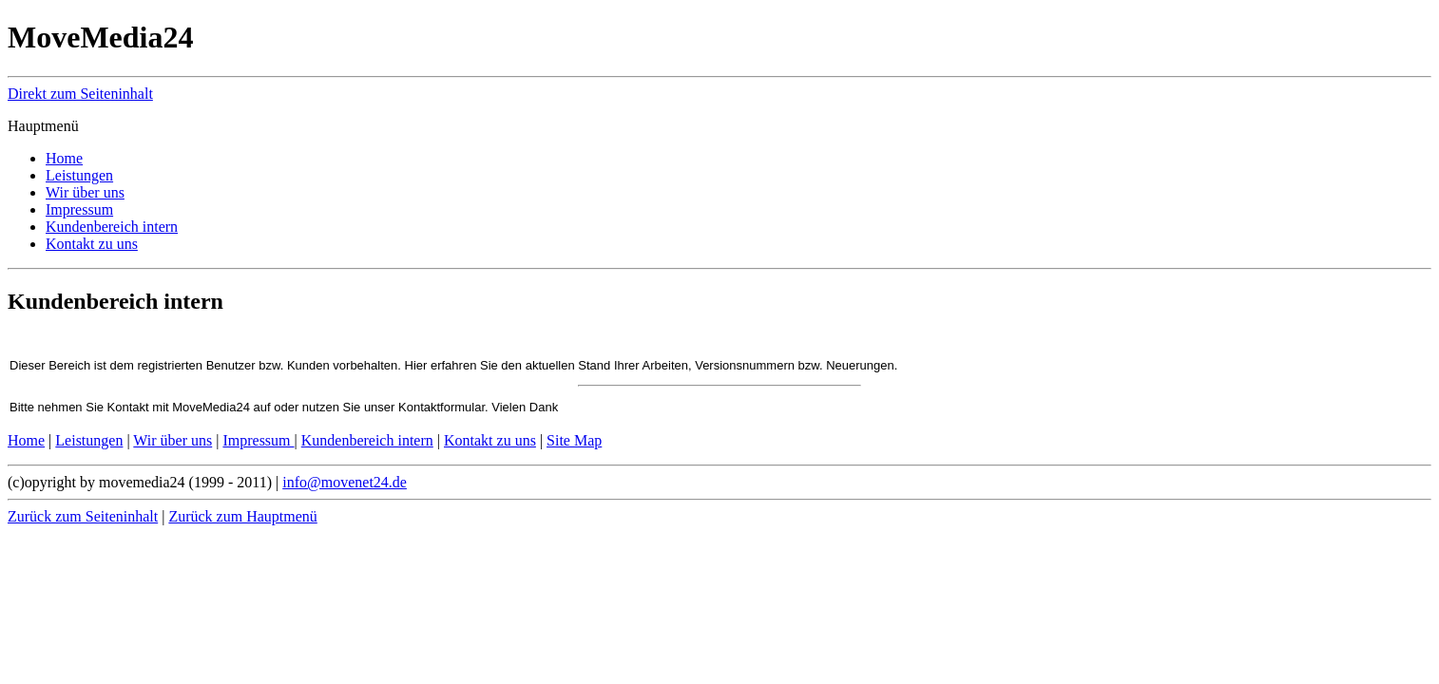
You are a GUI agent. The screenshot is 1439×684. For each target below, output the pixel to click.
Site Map (574, 440)
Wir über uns (172, 440)
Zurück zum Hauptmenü (242, 516)
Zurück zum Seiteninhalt (83, 516)
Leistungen (89, 440)
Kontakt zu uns (490, 440)
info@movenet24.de (344, 482)
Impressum (258, 440)
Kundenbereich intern (367, 440)
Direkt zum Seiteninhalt (80, 94)
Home (26, 440)
